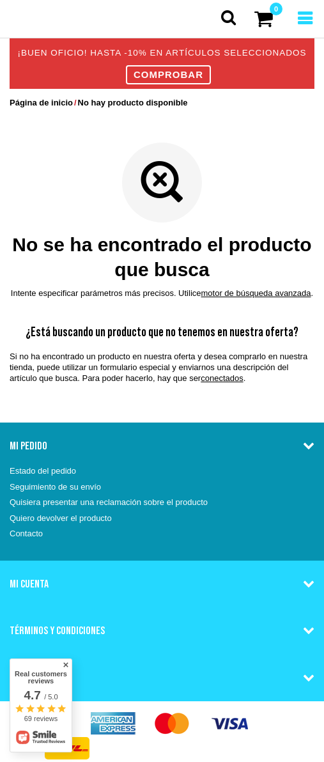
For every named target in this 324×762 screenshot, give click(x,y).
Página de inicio (41, 102)
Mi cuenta (29, 583)
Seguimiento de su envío (55, 487)
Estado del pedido (43, 471)
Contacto (26, 533)
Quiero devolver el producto (61, 518)
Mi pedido (28, 445)
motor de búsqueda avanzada (256, 293)
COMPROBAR (168, 74)
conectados (222, 378)
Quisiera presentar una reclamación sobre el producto (109, 502)
